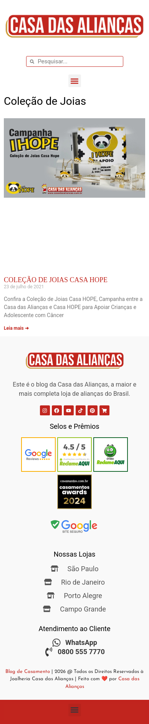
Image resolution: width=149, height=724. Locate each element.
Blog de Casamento (27, 671)
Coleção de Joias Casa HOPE (56, 280)
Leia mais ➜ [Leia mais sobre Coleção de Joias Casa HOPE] (16, 328)
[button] (74, 80)
